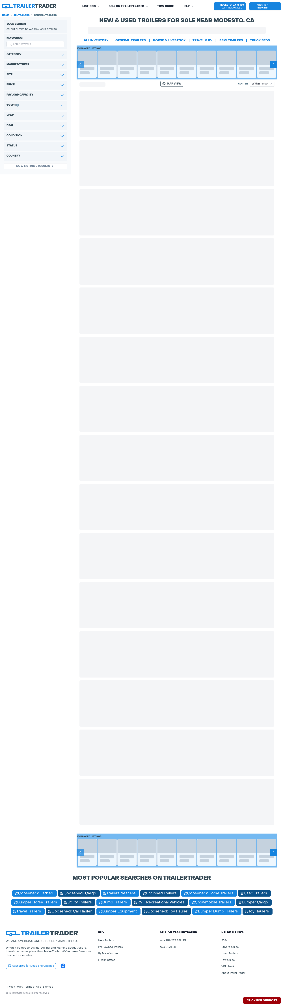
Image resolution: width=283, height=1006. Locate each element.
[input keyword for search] (35, 44)
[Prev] (80, 64)
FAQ (224, 940)
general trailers (130, 40)
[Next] (273, 64)
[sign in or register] (265, 6)
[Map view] (171, 84)
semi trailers (231, 40)
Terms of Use (32, 986)
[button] (230, 6)
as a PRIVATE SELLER (173, 940)
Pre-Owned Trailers (110, 947)
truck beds (260, 40)
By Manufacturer (108, 953)
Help (188, 6)
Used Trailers (229, 953)
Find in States (106, 960)
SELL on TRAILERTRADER (128, 6)
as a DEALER (168, 947)
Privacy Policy (14, 986)
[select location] (230, 6)
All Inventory (96, 40)
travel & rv (202, 40)
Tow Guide (165, 6)
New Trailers (106, 940)
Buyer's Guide (230, 947)
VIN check (227, 966)
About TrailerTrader (233, 973)
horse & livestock (169, 40)
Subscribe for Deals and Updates (31, 966)
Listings (91, 6)
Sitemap (48, 986)
